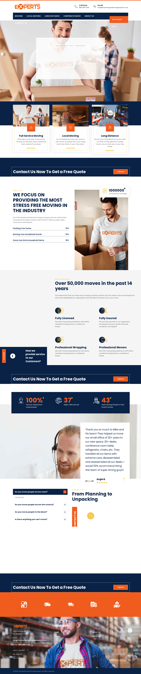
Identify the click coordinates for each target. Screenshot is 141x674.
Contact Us (21, 23)
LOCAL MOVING (34, 16)
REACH (57, 636)
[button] (124, 478)
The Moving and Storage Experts (29, 671)
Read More (31, 148)
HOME (56, 632)
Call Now (120, 172)
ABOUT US (96, 632)
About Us (89, 16)
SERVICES (96, 636)
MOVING (19, 16)
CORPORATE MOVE (72, 16)
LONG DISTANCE (52, 16)
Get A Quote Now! (117, 20)
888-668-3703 (84, 7)
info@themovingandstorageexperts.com (113, 7)
